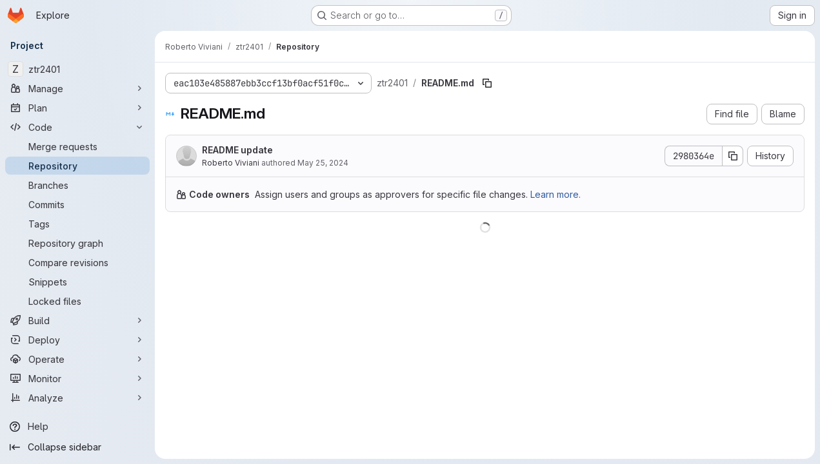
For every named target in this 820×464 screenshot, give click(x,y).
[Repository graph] (77, 243)
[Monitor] (77, 378)
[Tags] (77, 224)
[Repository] (77, 166)
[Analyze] (77, 398)
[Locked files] (77, 301)
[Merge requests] (77, 146)
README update (237, 149)
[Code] (77, 127)
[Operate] (77, 359)
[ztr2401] (77, 69)
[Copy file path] (487, 83)
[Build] (77, 320)
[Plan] (77, 108)
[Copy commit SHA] (733, 156)
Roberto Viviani (230, 163)
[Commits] (77, 204)
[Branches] (77, 185)
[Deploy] (77, 340)
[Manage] (77, 88)
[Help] (77, 427)
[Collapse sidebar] (77, 447)
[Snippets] (77, 282)
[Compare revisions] (77, 262)
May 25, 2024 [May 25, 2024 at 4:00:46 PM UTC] (322, 163)
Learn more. (555, 194)
